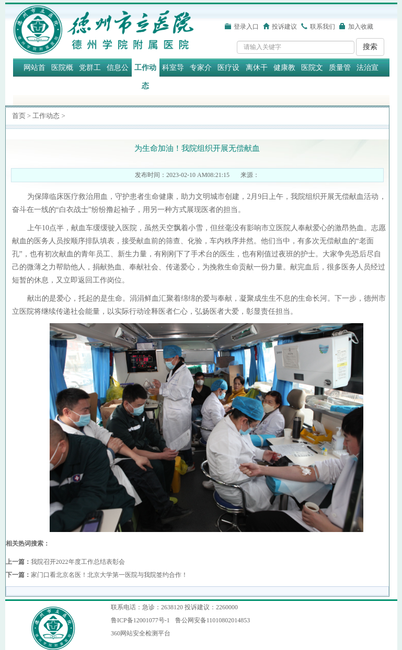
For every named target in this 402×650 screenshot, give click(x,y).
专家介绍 (201, 77)
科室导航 (173, 77)
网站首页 (34, 77)
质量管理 (340, 77)
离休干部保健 (257, 77)
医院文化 (312, 77)
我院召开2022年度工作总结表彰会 (78, 561)
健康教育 (284, 77)
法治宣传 (367, 77)
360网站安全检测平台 (140, 633)
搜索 (370, 47)
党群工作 (90, 77)
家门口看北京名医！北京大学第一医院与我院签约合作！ (109, 574)
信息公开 (118, 77)
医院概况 (62, 77)
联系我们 (322, 26)
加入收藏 (360, 26)
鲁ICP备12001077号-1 (140, 620)
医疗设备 (228, 77)
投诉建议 (284, 26)
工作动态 (145, 77)
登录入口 (246, 26)
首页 (19, 116)
